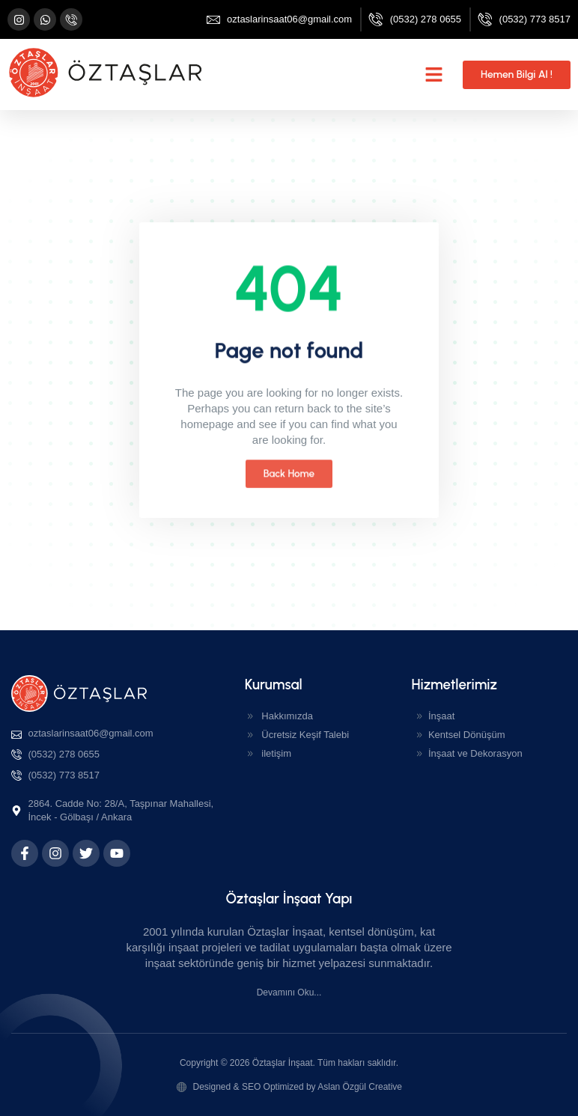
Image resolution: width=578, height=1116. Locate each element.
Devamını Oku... (289, 992)
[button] (433, 75)
